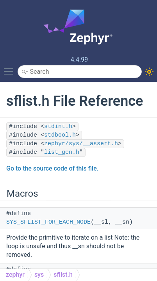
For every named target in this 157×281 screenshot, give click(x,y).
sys (39, 274)
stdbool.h (60, 135)
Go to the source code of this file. (52, 168)
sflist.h (63, 274)
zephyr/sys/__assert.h (81, 143)
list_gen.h (61, 152)
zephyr (15, 274)
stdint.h (58, 126)
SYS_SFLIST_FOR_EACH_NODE (48, 222)
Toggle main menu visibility (10, 68)
